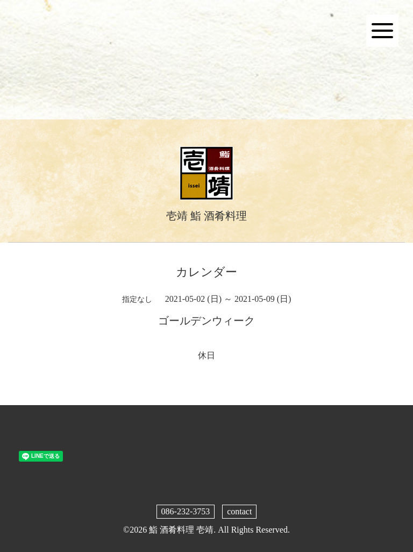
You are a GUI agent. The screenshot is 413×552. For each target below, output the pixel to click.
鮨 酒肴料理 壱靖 (181, 529)
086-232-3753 (185, 511)
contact (239, 511)
